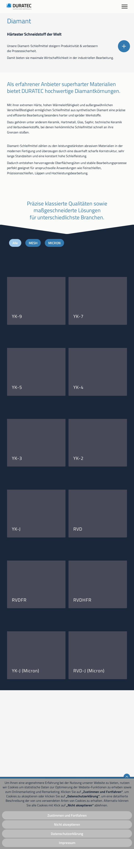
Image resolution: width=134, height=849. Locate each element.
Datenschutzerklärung (67, 833)
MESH (34, 328)
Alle (15, 328)
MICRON (56, 328)
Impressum (67, 842)
